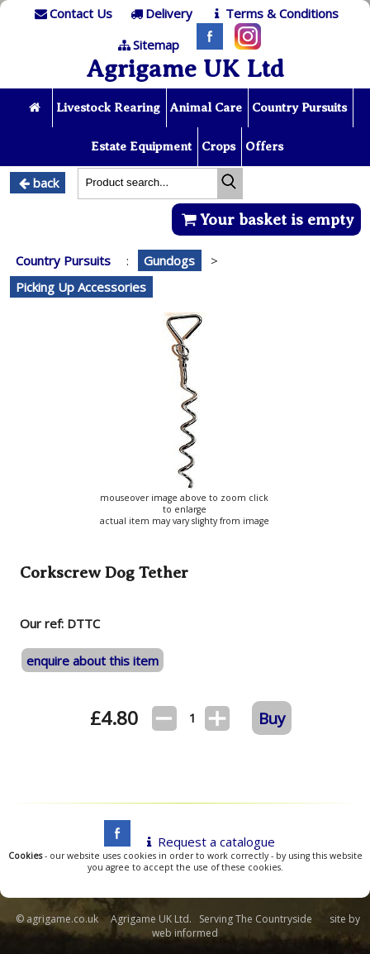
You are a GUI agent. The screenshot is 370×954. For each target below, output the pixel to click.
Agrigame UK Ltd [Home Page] (185, 69)
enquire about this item (92, 660)
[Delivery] (159, 13)
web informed (185, 933)
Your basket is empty (266, 219)
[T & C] (273, 13)
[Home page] (36, 107)
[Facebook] (205, 44)
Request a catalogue (207, 841)
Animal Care (206, 107)
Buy (272, 718)
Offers (264, 146)
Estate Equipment (141, 146)
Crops (218, 146)
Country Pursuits (299, 107)
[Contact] (72, 13)
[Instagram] (243, 44)
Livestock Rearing (108, 107)
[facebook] (113, 841)
